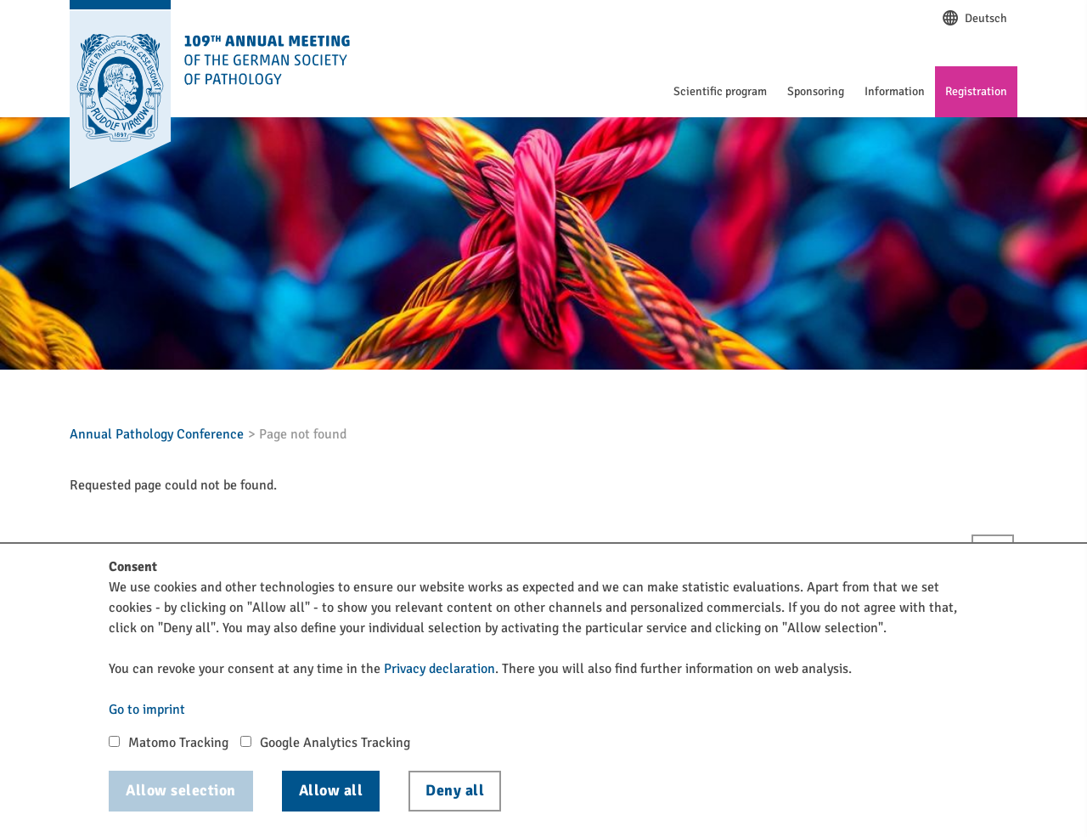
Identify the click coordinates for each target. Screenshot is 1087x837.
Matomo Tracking (178, 742)
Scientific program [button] (720, 91)
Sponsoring (815, 91)
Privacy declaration (439, 668)
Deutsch (974, 18)
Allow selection (181, 790)
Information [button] (895, 91)
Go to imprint (147, 709)
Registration (976, 91)
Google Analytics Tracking (335, 742)
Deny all (454, 790)
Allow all (331, 790)
